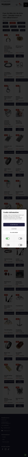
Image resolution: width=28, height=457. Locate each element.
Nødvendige (7, 238)
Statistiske (20, 244)
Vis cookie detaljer (14, 232)
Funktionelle (7, 244)
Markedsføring (20, 238)
